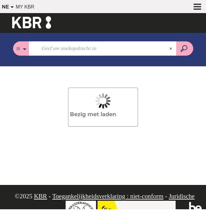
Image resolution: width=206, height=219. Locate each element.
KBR (40, 196)
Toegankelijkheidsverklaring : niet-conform (107, 196)
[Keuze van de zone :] (21, 48)
